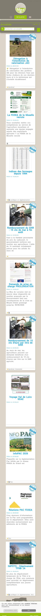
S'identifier (28, 1)
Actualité (21, 17)
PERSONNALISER (10, 610)
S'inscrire (37, 1)
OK (29, 610)
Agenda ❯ (36, 24)
